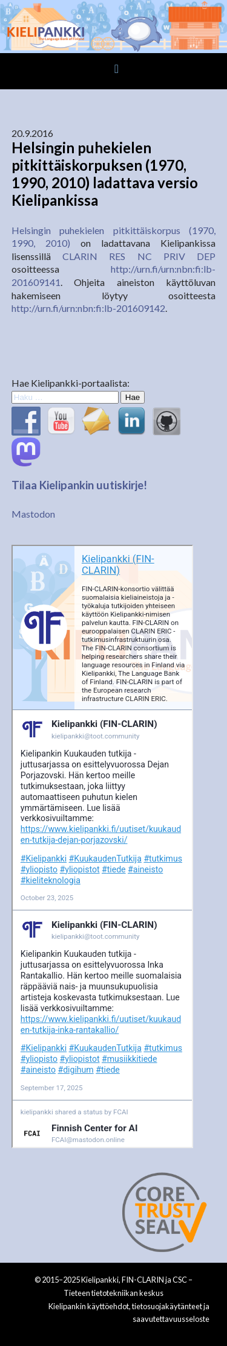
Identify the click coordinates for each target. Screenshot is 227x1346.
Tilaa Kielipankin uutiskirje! (79, 485)
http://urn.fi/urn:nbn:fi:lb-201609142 (88, 308)
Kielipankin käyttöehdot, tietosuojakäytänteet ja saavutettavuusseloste (128, 1312)
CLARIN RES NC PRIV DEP (138, 256)
